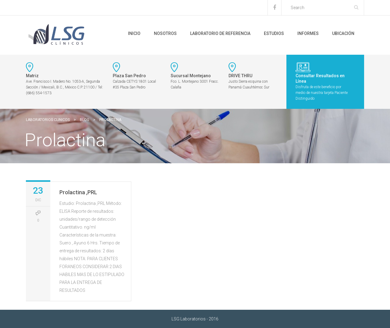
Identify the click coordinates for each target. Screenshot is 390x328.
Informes (308, 33)
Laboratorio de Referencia (220, 33)
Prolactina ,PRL (78, 192)
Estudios (274, 33)
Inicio (134, 33)
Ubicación (343, 33)
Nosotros (165, 33)
